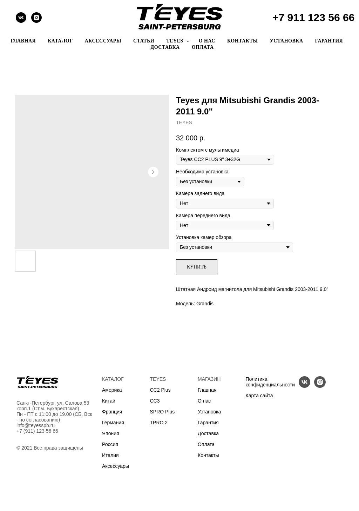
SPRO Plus (162, 411)
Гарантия (329, 41)
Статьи (143, 41)
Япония (110, 433)
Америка (112, 390)
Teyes (175, 41)
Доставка (165, 47)
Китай (108, 401)
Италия (110, 455)
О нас (207, 41)
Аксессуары (103, 41)
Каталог (60, 41)
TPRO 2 (159, 422)
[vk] (21, 17)
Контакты (242, 41)
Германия (113, 422)
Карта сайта (259, 395)
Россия (110, 444)
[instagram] (36, 17)
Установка (286, 41)
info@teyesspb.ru (35, 425)
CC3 (155, 401)
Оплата (203, 47)
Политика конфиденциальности (270, 381)
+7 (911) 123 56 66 (37, 431)
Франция (112, 411)
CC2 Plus (160, 390)
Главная (23, 41)
